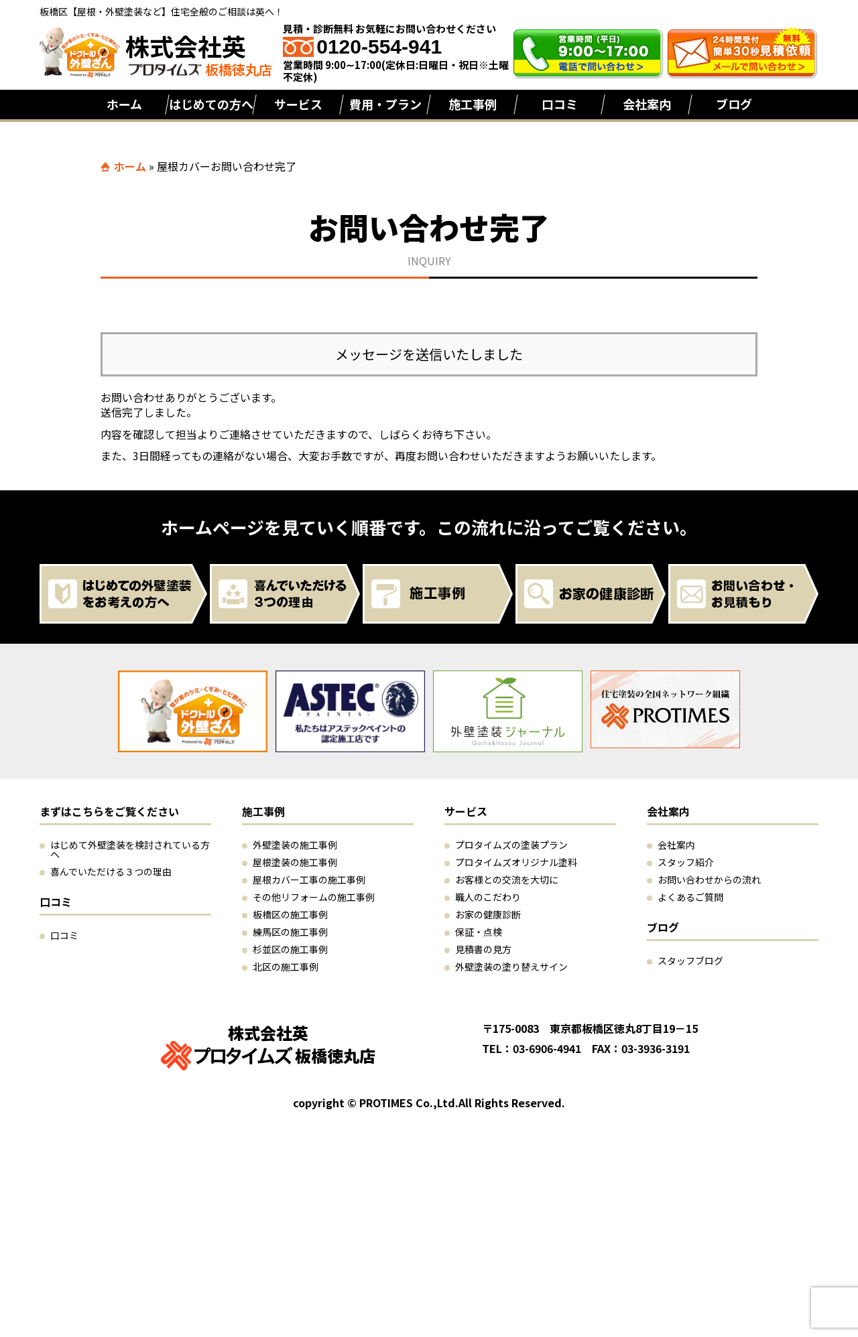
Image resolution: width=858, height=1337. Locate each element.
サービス (298, 104)
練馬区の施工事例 (290, 931)
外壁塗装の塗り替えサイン (511, 966)
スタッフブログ (690, 960)
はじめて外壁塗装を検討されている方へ (130, 849)
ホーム (124, 104)
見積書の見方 (483, 949)
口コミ (560, 104)
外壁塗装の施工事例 (295, 844)
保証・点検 (478, 931)
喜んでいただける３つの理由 (111, 871)
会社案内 (647, 104)
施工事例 (472, 104)
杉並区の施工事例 (290, 949)
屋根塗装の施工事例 (295, 862)
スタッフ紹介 (686, 862)
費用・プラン (385, 104)
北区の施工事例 (285, 966)
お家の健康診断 (488, 914)
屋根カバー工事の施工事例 (309, 879)
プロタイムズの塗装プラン (511, 844)
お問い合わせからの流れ (709, 879)
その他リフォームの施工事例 (314, 897)
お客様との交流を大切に (506, 879)
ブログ (734, 104)
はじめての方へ (211, 104)
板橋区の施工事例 (290, 914)
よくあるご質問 (690, 897)
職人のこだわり (488, 897)
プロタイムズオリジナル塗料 (516, 862)
